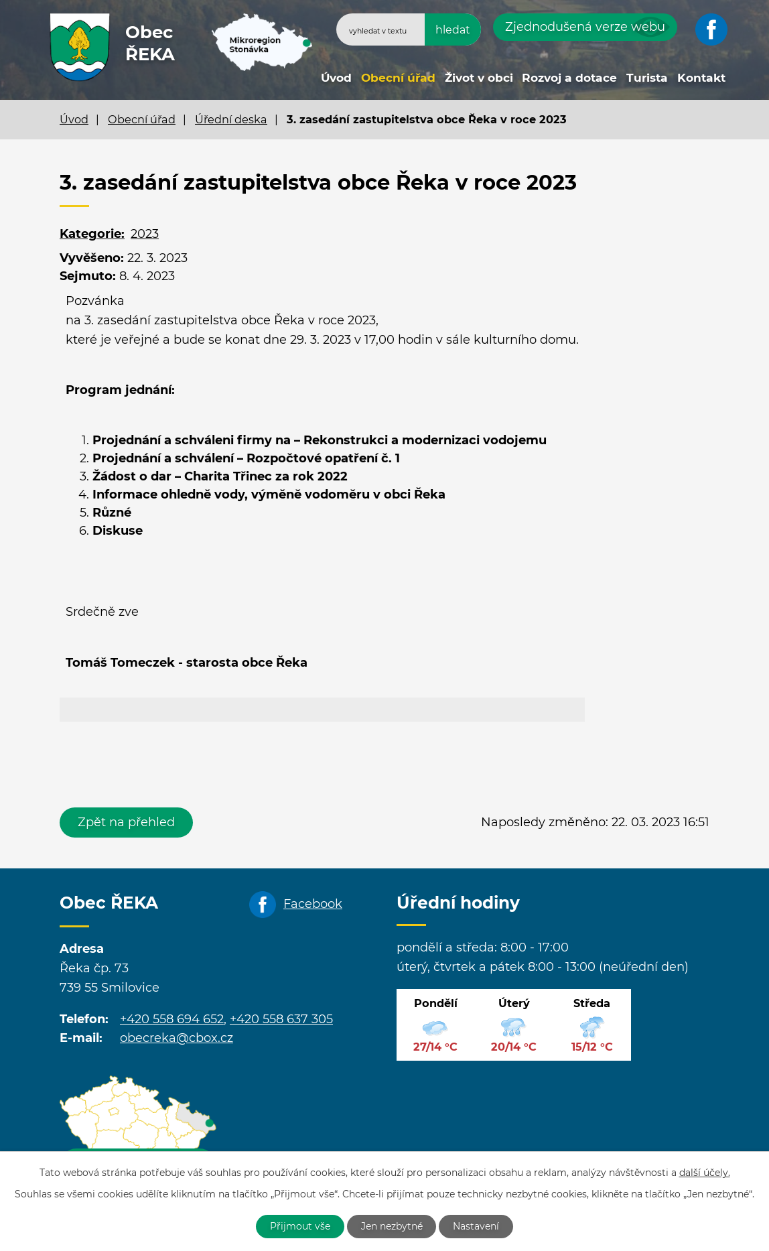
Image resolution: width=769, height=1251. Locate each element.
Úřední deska (231, 119)
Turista (647, 77)
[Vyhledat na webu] (408, 29)
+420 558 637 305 (281, 1019)
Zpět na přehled (126, 822)
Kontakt (701, 77)
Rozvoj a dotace (569, 77)
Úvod (336, 77)
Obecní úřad (398, 77)
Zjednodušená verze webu (585, 26)
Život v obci (479, 77)
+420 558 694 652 (172, 1019)
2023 (145, 233)
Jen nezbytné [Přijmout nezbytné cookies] (392, 1226)
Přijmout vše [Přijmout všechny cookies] (300, 1226)
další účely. (704, 1173)
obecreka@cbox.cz (176, 1038)
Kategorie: (92, 233)
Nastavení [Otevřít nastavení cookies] (476, 1226)
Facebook (312, 904)
